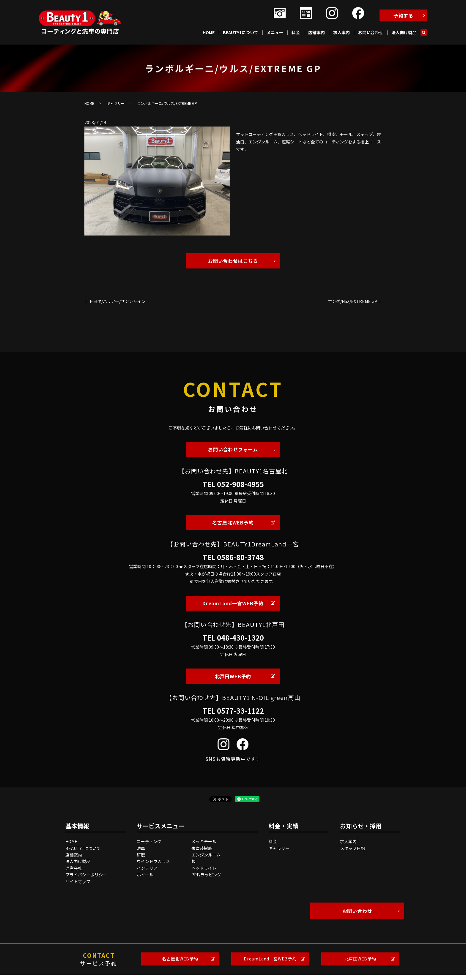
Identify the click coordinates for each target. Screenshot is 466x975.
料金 (296, 32)
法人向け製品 (403, 32)
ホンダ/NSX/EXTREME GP (352, 301)
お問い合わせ (370, 32)
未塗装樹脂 (201, 848)
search (424, 32)
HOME (209, 32)
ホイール (145, 875)
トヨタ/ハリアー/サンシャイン (117, 301)
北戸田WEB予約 (233, 676)
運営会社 (73, 868)
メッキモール (203, 841)
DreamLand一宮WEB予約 (233, 603)
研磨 (141, 855)
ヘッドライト (203, 868)
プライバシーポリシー (86, 875)
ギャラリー (116, 103)
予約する (403, 15)
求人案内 (341, 32)
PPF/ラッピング (206, 875)
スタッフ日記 (352, 848)
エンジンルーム (206, 855)
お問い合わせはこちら (233, 260)
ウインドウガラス (153, 861)
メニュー (275, 32)
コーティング (149, 841)
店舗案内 (316, 32)
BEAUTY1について (240, 32)
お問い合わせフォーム (233, 449)
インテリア (147, 868)
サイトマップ (77, 881)
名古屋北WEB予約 (233, 522)
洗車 (141, 848)
